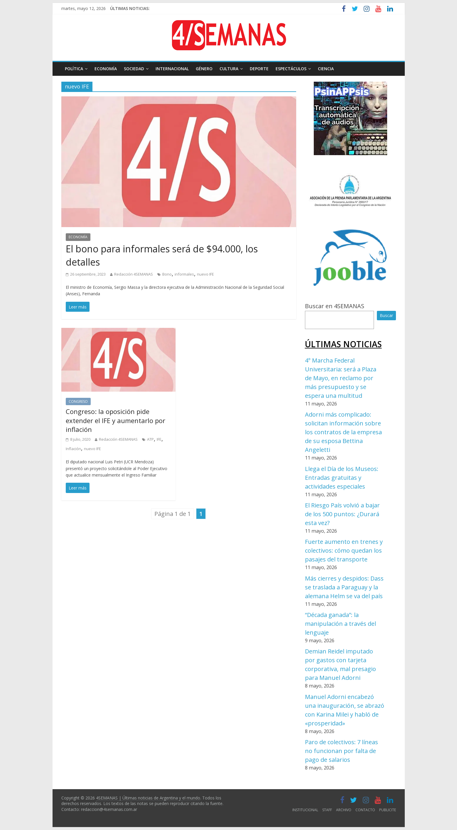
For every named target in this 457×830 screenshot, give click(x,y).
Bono (167, 274)
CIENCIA (326, 68)
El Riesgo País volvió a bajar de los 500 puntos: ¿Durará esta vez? (342, 514)
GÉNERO (204, 68)
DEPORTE (259, 68)
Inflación (73, 448)
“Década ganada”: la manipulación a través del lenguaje (340, 623)
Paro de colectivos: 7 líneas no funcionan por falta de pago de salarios (341, 751)
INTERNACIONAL (172, 68)
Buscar (386, 315)
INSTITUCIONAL (305, 809)
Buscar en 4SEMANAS (334, 306)
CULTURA (229, 68)
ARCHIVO (343, 809)
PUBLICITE (387, 809)
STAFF (327, 809)
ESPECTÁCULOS (291, 68)
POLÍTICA (74, 68)
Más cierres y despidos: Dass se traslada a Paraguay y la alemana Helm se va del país (344, 587)
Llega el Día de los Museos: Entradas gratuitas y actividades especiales (341, 477)
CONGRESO (78, 401)
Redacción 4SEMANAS (133, 274)
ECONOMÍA (106, 68)
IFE (159, 439)
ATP (150, 439)
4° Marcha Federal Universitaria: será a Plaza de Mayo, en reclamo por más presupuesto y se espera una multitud (340, 378)
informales (184, 274)
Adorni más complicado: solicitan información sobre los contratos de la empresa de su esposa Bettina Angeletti (343, 432)
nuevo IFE (205, 274)
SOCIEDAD (134, 68)
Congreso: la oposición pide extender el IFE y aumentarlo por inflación (115, 420)
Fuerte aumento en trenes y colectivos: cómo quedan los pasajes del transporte (344, 550)
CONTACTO (365, 809)
